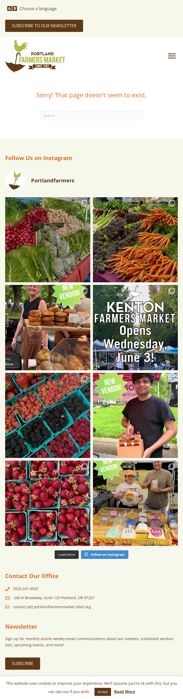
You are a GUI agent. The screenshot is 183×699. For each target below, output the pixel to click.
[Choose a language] (32, 9)
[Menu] (172, 56)
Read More (124, 691)
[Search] (91, 115)
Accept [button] (103, 691)
